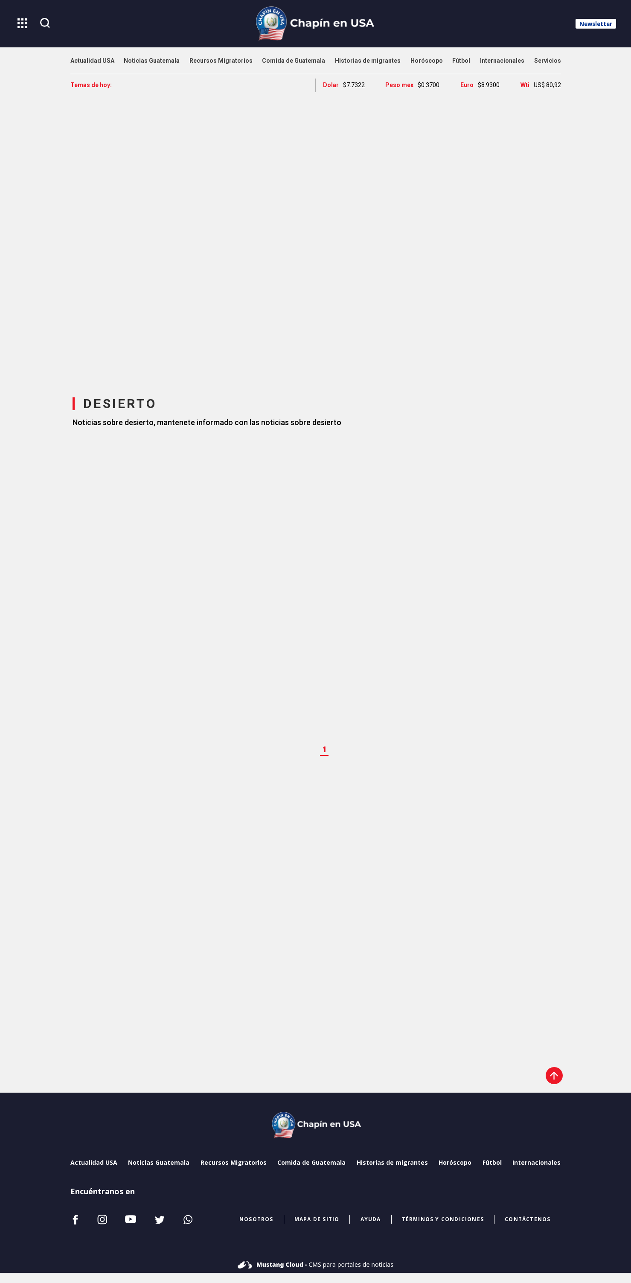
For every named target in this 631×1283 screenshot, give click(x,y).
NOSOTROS (256, 1219)
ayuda (371, 1219)
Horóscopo (455, 1162)
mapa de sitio (317, 1219)
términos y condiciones (443, 1219)
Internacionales (536, 1162)
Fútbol (492, 1162)
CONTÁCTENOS (527, 1219)
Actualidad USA (93, 1162)
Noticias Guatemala (158, 1162)
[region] (316, 236)
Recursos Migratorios (234, 1162)
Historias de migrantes (392, 1162)
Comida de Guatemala (311, 1162)
